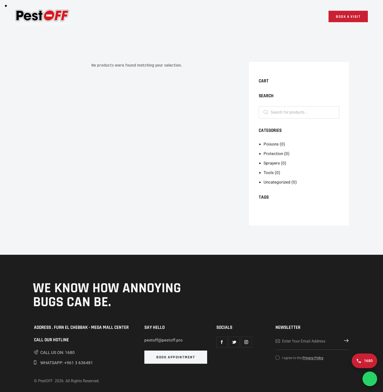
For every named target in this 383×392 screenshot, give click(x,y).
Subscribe (345, 341)
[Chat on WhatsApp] (369, 379)
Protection (273, 153)
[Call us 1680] (364, 360)
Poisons (271, 144)
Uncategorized (277, 182)
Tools (269, 172)
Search (264, 112)
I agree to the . (303, 358)
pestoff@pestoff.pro (163, 340)
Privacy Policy (312, 358)
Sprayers (272, 163)
